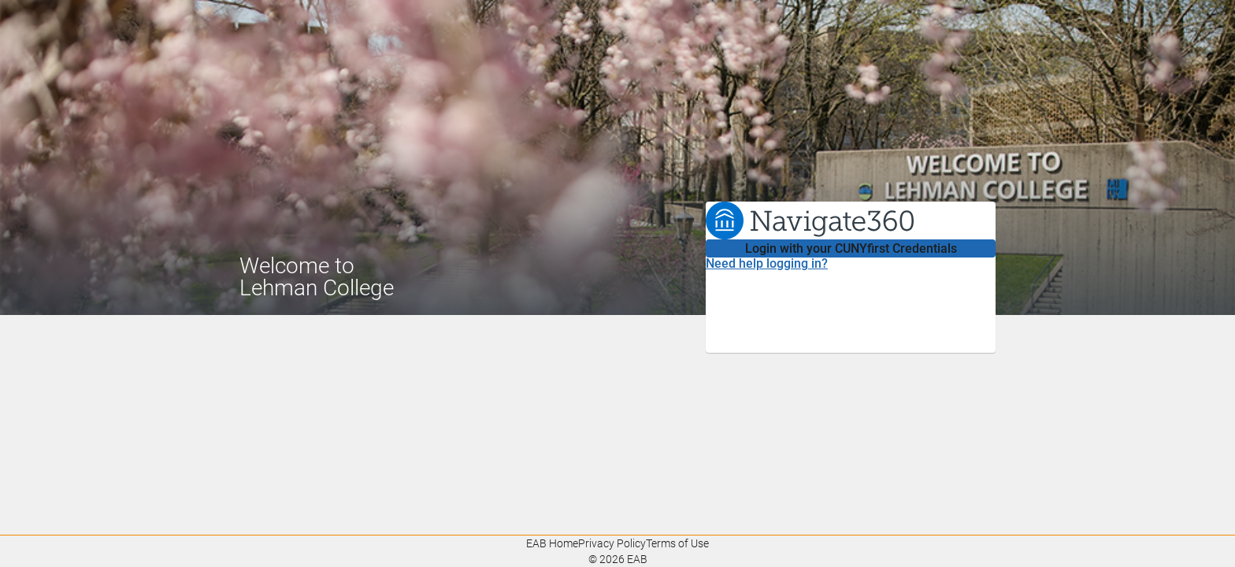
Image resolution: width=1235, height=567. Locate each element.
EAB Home (552, 543)
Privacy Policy (612, 543)
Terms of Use (677, 543)
